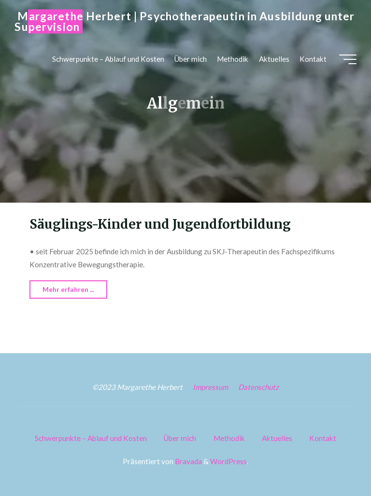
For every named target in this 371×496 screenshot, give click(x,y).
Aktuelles (277, 438)
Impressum (210, 387)
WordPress (228, 461)
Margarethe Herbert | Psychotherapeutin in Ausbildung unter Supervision (184, 21)
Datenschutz (258, 387)
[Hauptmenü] (348, 59)
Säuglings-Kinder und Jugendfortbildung (160, 224)
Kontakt (322, 438)
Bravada (187, 461)
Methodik (229, 438)
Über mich (180, 438)
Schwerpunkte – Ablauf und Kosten (91, 438)
